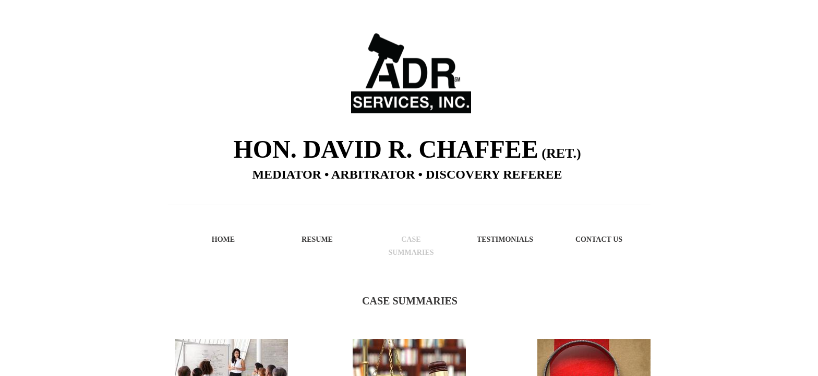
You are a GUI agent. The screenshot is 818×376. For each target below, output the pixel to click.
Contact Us (598, 239)
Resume (317, 239)
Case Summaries (411, 246)
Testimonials (505, 239)
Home (223, 239)
